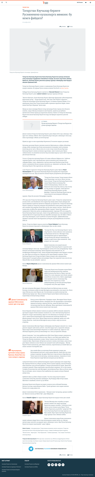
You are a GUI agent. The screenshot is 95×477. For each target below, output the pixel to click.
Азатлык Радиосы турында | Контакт (11, 467)
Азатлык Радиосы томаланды (9, 464)
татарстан (25, 7)
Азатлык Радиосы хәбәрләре (32, 464)
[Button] (62, 27)
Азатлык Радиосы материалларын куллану (11, 470)
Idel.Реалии (80, 2)
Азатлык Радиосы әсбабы (31, 467)
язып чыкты (64, 88)
